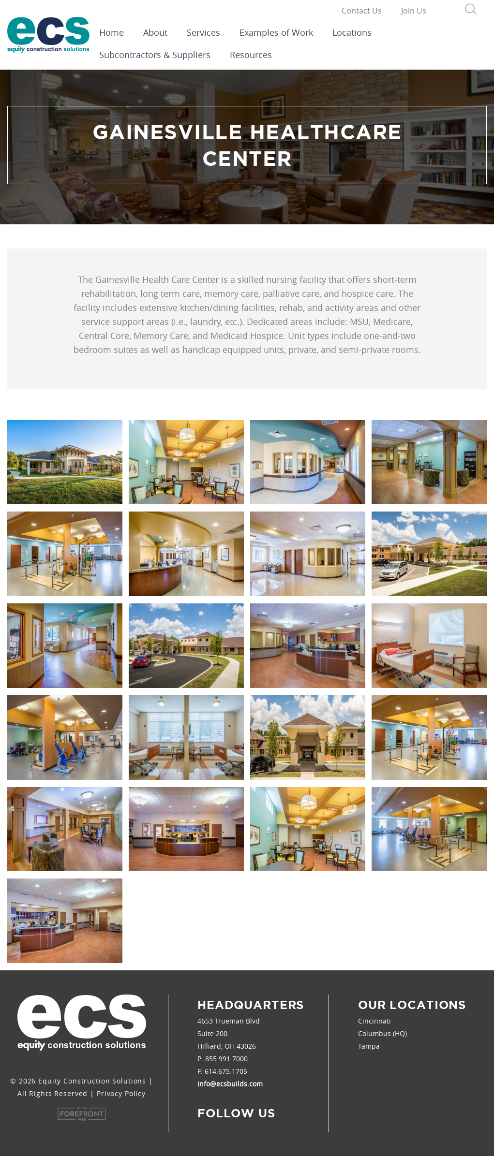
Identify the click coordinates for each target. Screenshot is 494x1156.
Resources (251, 54)
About (155, 32)
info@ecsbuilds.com (230, 1083)
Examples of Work (276, 32)
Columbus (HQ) (382, 1033)
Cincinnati (374, 1020)
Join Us (413, 10)
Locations (352, 32)
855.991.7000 (226, 1058)
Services (203, 32)
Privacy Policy (121, 1093)
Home (111, 32)
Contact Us (362, 10)
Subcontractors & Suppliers (154, 54)
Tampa (369, 1046)
